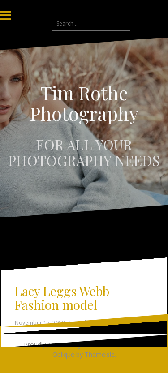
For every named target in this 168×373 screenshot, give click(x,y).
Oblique (63, 354)
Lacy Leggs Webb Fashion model (62, 298)
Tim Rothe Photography (84, 103)
